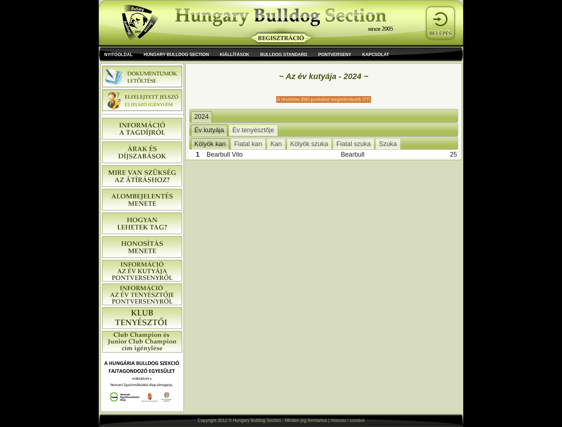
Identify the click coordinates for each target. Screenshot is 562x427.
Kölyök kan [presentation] (210, 144)
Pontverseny (334, 54)
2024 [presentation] (201, 116)
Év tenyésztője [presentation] (253, 130)
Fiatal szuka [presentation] (353, 144)
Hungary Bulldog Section (176, 54)
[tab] (201, 117)
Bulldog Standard (283, 54)
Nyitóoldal (118, 54)
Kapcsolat (375, 54)
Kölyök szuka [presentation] (309, 144)
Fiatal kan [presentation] (248, 144)
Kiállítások (234, 54)
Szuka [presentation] (388, 144)
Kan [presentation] (276, 144)
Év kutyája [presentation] (209, 130)
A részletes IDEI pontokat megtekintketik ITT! (323, 99)
